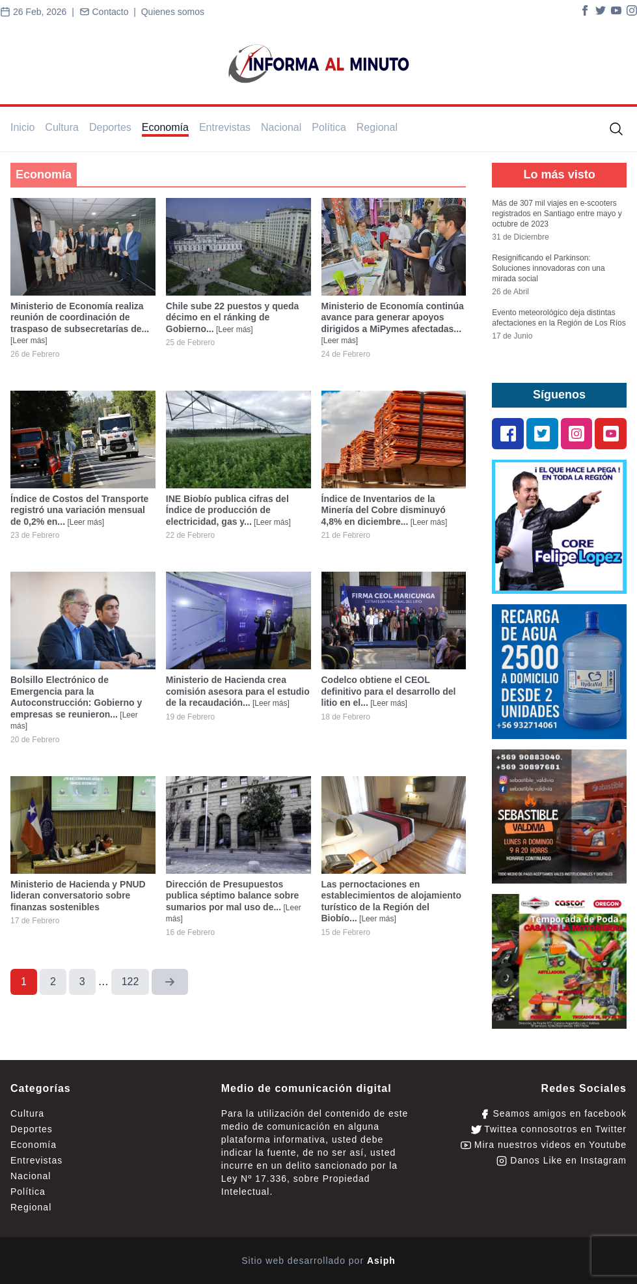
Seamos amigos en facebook (553, 1113)
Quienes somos (172, 12)
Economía (165, 127)
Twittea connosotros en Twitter (549, 1129)
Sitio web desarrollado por (318, 1260)
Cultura (62, 127)
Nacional (281, 127)
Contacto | (110, 12)
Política (329, 127)
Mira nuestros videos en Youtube (544, 1145)
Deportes (110, 127)
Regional (377, 127)
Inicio (22, 127)
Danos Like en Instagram (561, 1160)
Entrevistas (225, 127)
